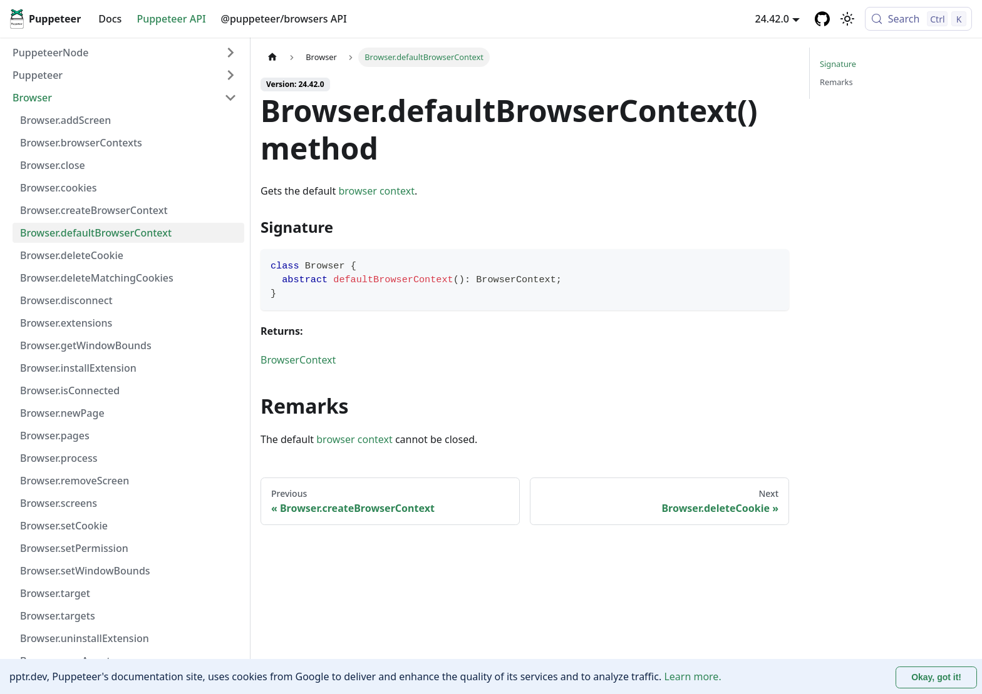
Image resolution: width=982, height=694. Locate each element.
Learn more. (692, 676)
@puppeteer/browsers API (284, 19)
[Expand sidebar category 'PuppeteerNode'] (230, 53)
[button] (124, 75)
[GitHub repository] (822, 19)
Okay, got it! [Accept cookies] (936, 677)
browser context (376, 191)
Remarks (836, 82)
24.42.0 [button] (772, 19)
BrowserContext (298, 360)
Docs (109, 19)
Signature (838, 63)
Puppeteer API (171, 19)
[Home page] (272, 57)
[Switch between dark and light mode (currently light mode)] (847, 19)
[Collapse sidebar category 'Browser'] (230, 98)
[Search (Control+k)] (918, 19)
